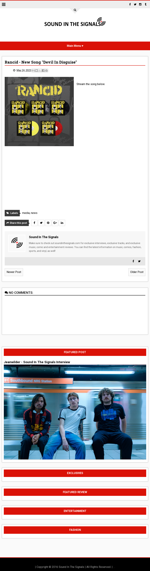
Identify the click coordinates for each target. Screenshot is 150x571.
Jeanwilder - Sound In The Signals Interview (37, 362)
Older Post (136, 272)
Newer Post (14, 272)
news (34, 213)
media (26, 213)
